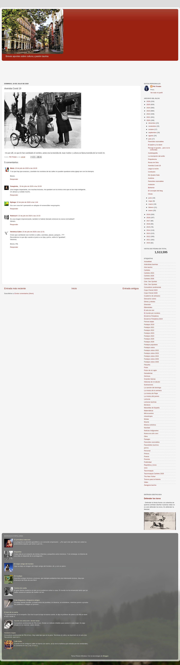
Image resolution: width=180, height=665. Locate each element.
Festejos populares (151, 344)
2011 (149, 240)
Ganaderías (148, 373)
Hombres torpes (10, 633)
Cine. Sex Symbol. (150, 284)
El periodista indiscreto (22, 540)
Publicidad (147, 462)
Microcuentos (149, 413)
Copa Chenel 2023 (151, 290)
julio (150, 139)
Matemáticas (148, 410)
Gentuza (147, 376)
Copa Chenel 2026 (151, 293)
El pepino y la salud (155, 145)
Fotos (146, 367)
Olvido (150, 194)
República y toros (150, 465)
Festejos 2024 (149, 336)
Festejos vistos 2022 (151, 350)
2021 (149, 117)
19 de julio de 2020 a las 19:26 (31, 186)
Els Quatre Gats (154, 175)
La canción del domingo (152, 387)
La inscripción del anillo (156, 156)
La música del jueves (151, 396)
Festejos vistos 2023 (151, 353)
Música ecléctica (150, 425)
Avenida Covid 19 (154, 165)
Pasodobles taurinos (151, 445)
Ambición (151, 184)
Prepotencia (152, 159)
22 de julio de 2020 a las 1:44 (27, 202)
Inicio (74, 288)
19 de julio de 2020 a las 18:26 (26, 168)
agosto (151, 136)
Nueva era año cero (151, 433)
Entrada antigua (131, 288)
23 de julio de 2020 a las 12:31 (33, 232)
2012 (149, 236)
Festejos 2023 (149, 333)
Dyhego (13, 202)
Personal (147, 451)
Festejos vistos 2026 (151, 362)
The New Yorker (150, 476)
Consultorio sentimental (152, 287)
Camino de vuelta (20, 588)
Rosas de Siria (153, 162)
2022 (149, 114)
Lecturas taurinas (150, 402)
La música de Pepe (151, 393)
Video (146, 482)
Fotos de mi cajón (150, 370)
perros (146, 448)
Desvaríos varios (150, 299)
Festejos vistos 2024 (151, 356)
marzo (150, 204)
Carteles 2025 (149, 276)
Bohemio (151, 187)
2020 (149, 120)
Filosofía (147, 365)
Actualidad (148, 261)
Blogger (105, 656)
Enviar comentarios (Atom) (24, 293)
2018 (149, 217)
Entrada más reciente (15, 288)
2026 (149, 101)
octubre (151, 129)
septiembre (152, 132)
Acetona (151, 178)
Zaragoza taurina (150, 485)
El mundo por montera (152, 313)
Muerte (146, 422)
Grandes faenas (150, 379)
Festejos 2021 (149, 327)
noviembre (152, 126)
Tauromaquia (148, 471)
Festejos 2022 (149, 330)
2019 (149, 214)
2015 (149, 227)
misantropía (148, 416)
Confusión (151, 172)
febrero (151, 207)
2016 (149, 224)
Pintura (146, 453)
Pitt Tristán (157, 86)
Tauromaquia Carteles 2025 (154, 473)
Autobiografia (153, 153)
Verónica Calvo (16, 232)
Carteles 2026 (149, 279)
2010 (149, 243)
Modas (146, 419)
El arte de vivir (149, 310)
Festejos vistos (149, 347)
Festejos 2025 (149, 339)
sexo (145, 468)
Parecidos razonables (156, 141)
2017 (149, 221)
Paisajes (147, 439)
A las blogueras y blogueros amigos (27, 600)
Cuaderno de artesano (152, 296)
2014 (149, 230)
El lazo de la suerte (11, 612)
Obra (146, 436)
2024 (149, 108)
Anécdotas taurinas (151, 264)
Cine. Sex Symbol (150, 281)
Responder (14, 179)
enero (150, 210)
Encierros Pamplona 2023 (153, 319)
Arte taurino (148, 267)
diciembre (152, 123)
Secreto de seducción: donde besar (26, 621)
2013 (149, 233)
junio (150, 198)
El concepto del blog (155, 191)
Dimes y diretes (149, 302)
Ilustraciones (148, 385)
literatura (147, 405)
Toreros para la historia (152, 479)
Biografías (17, 552)
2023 (149, 111)
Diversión (147, 304)
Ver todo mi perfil (156, 93)
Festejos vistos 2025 (151, 359)
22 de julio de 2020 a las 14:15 (29, 216)
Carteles (147, 270)
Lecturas (147, 399)
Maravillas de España (151, 408)
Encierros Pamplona (151, 316)
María (12, 168)
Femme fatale (149, 322)
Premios (147, 459)
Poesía (146, 456)
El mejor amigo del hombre (23, 564)
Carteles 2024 (149, 273)
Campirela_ (14, 186)
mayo (150, 201)
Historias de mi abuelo (152, 382)
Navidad (147, 428)
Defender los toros (152, 498)
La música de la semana (153, 390)
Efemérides (148, 307)
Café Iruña (18, 641)
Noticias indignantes (151, 430)
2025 (149, 104)
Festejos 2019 (149, 324)
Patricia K (14, 216)
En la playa (18, 576)
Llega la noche (153, 169)
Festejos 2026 (149, 342)
